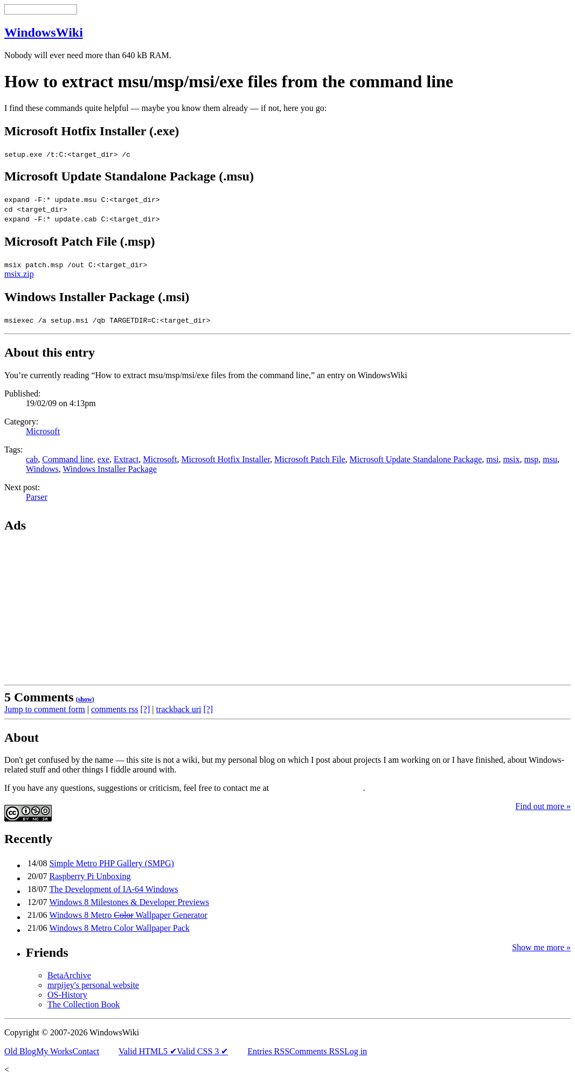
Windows (42, 469)
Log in (355, 1051)
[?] (145, 709)
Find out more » (543, 806)
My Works (54, 1051)
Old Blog (20, 1051)
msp (531, 459)
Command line (67, 459)
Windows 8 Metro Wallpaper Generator (128, 915)
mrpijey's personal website (93, 985)
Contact (85, 1051)
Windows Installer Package (109, 469)
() (85, 699)
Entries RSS (268, 1051)
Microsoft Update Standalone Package (416, 459)
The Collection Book (83, 1004)
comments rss (114, 709)
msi (492, 459)
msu (550, 459)
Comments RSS (316, 1051)
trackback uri (178, 709)
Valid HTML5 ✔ (148, 1051)
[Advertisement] (71, 611)
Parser (36, 497)
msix (511, 459)
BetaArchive (69, 975)
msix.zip (19, 274)
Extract (126, 459)
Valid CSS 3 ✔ (202, 1051)
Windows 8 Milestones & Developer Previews (129, 902)
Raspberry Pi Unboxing (89, 876)
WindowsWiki (43, 32)
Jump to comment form (44, 709)
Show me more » (541, 947)
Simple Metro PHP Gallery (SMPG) (111, 863)
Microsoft (43, 431)
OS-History (67, 994)
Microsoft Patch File (309, 459)
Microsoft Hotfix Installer (225, 459)
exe (103, 459)
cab (32, 459)
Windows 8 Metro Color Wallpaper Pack (119, 927)
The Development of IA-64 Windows (113, 889)
